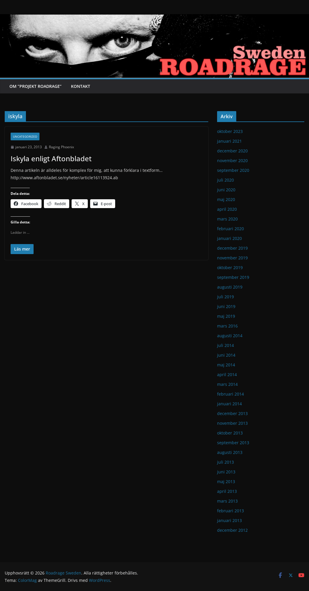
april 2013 (227, 491)
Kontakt (80, 86)
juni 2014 (226, 355)
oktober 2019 (230, 267)
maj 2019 (226, 316)
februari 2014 (230, 394)
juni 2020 (226, 189)
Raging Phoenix (61, 146)
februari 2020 (230, 228)
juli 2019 (225, 296)
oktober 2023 (230, 131)
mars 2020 (227, 219)
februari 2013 (230, 510)
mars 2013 (227, 501)
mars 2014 (227, 384)
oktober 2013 (230, 433)
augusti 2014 (229, 335)
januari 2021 (229, 141)
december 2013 (232, 413)
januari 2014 (229, 403)
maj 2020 (226, 199)
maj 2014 (226, 365)
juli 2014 (225, 345)
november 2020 (232, 160)
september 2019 (233, 277)
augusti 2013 (229, 452)
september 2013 (233, 442)
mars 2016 (227, 326)
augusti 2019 (229, 287)
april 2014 (227, 374)
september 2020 (233, 170)
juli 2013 (225, 462)
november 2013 (232, 423)
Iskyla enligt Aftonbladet (51, 158)
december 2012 (232, 530)
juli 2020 (225, 180)
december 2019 (232, 248)
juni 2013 (226, 472)
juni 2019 (226, 306)
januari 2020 (229, 238)
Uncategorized (25, 136)
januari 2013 (229, 520)
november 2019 (232, 258)
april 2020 (227, 209)
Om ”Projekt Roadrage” (35, 86)
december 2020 (232, 151)
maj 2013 (226, 481)
